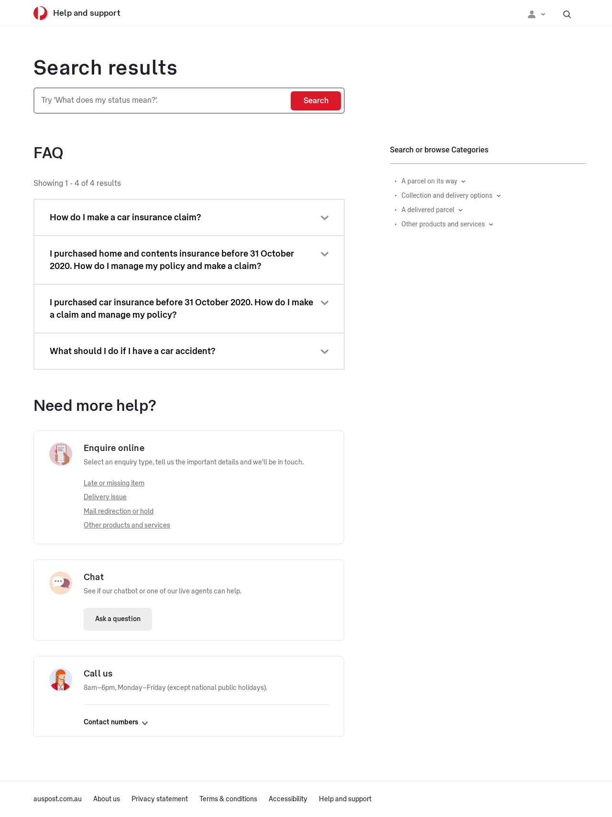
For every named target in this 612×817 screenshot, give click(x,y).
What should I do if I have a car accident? (132, 351)
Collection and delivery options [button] (447, 195)
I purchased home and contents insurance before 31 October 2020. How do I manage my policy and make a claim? (172, 259)
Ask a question (118, 619)
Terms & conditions (228, 799)
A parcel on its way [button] (430, 181)
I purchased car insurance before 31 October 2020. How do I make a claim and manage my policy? (181, 308)
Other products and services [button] (443, 224)
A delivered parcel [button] (428, 210)
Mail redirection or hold (118, 511)
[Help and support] (83, 13)
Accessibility (288, 799)
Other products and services (127, 525)
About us (106, 799)
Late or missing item (114, 483)
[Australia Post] (40, 13)
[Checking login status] (536, 13)
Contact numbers (116, 722)
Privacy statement (159, 799)
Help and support (345, 799)
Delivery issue (105, 497)
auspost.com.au (57, 799)
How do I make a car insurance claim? (125, 217)
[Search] (316, 100)
